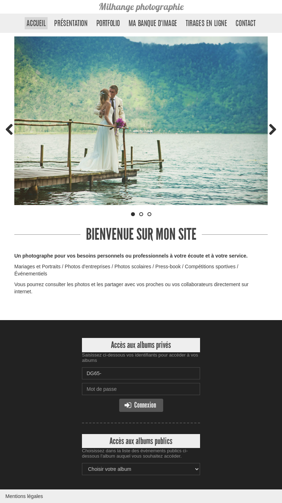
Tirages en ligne (206, 24)
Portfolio (108, 24)
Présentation (70, 24)
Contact (245, 24)
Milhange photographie (141, 7)
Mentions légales (24, 496)
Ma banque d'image (152, 24)
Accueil (35, 24)
